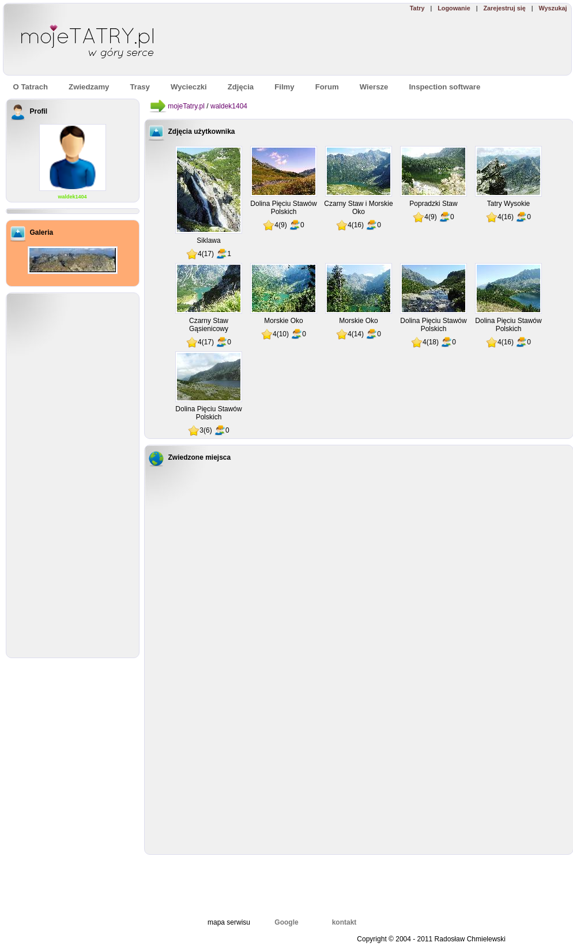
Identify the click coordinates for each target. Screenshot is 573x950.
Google (286, 922)
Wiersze (374, 86)
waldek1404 (72, 197)
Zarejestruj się (504, 8)
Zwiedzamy (89, 86)
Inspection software (444, 86)
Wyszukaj (552, 8)
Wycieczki (189, 86)
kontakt (344, 922)
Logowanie (454, 8)
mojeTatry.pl (186, 106)
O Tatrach (30, 86)
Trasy (139, 86)
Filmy (284, 86)
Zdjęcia (241, 86)
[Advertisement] (403, 44)
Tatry (417, 8)
